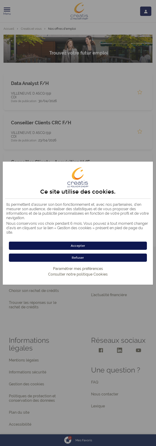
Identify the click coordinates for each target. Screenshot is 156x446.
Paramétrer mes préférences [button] (78, 268)
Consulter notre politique (78, 274)
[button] (78, 246)
